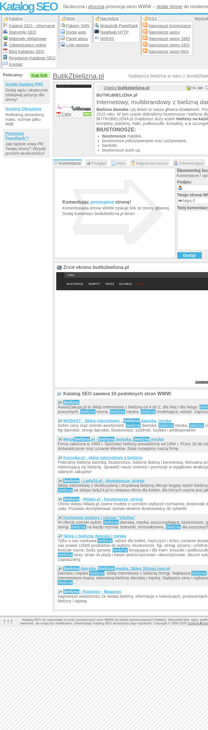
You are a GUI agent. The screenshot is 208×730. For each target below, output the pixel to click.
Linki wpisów (77, 45)
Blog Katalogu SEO (26, 51)
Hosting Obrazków (23, 109)
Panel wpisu (77, 38)
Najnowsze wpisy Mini (169, 51)
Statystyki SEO (22, 32)
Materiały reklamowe (27, 38)
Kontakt (16, 64)
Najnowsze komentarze (170, 25)
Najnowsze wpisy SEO (169, 45)
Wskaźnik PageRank (119, 25)
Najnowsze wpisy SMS (169, 38)
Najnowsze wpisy (164, 32)
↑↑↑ (8, 621)
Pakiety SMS (78, 25)
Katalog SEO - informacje (32, 25)
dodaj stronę (169, 6)
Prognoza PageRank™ (17, 135)
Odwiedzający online (27, 45)
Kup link (39, 75)
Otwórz (126, 87)
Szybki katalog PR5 (24, 84)
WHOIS (107, 38)
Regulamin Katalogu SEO (32, 58)
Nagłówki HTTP (114, 32)
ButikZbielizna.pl (78, 76)
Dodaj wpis (76, 32)
